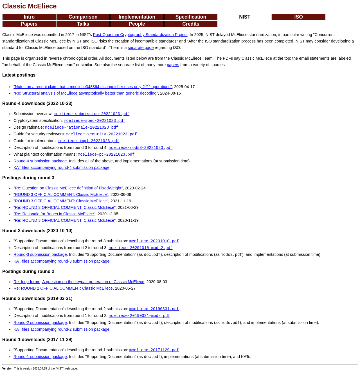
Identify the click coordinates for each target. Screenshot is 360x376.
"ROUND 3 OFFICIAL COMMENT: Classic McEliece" (61, 194)
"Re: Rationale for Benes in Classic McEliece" (54, 214)
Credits (190, 24)
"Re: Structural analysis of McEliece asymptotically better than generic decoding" (86, 93)
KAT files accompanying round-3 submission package (61, 261)
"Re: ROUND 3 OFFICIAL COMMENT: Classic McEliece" (65, 207)
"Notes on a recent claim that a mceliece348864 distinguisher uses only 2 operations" (93, 86)
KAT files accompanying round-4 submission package (61, 167)
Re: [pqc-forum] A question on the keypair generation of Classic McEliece (79, 281)
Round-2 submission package (40, 323)
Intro (29, 17)
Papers (29, 24)
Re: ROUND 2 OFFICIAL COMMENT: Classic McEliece (63, 288)
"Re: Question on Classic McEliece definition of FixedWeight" (68, 188)
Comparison (83, 17)
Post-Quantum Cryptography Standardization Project (140, 34)
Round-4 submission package (40, 161)
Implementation (137, 17)
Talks (83, 24)
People (137, 24)
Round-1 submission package (40, 357)
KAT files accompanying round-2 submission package (61, 329)
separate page (141, 47)
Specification (191, 17)
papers (173, 64)
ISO (298, 17)
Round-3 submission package (40, 254)
